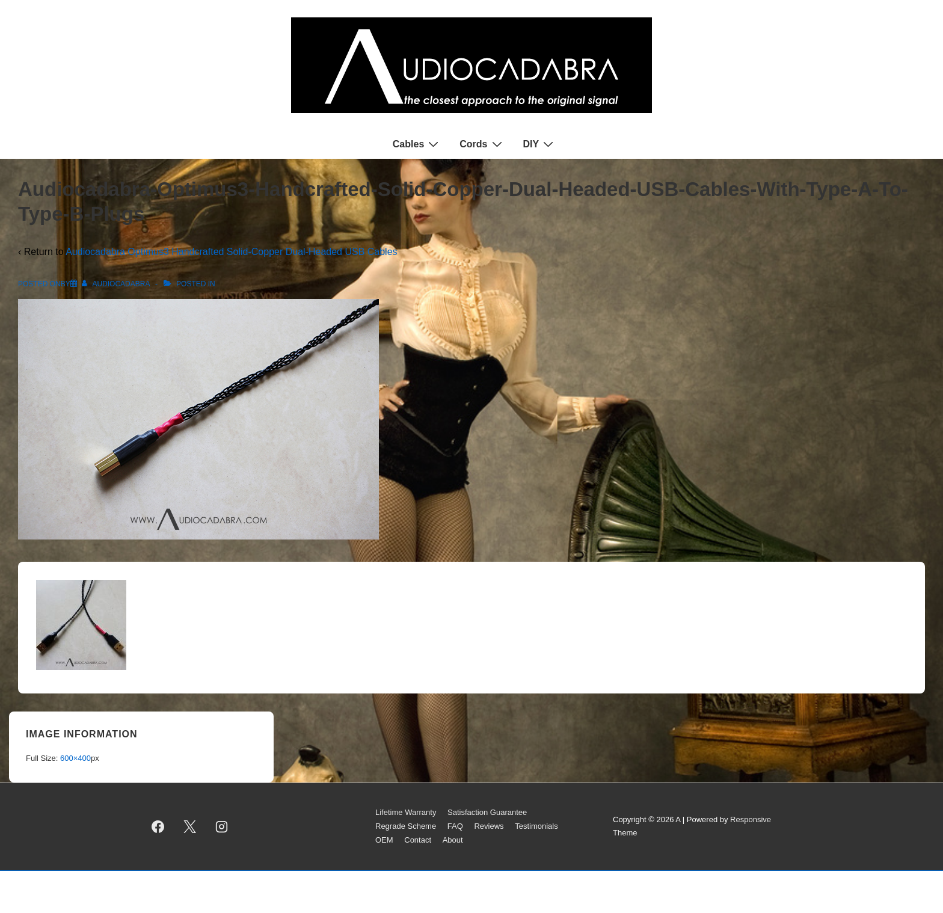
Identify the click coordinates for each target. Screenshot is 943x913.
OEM (384, 839)
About (453, 839)
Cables (417, 143)
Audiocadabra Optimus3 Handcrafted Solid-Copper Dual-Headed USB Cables (231, 252)
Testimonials (536, 826)
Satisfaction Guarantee (487, 812)
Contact (417, 839)
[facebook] (158, 826)
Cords (482, 143)
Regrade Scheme (405, 826)
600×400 (75, 758)
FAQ (455, 826)
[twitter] (190, 826)
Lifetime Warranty (405, 812)
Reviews (488, 826)
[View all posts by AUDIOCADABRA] (117, 284)
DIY (540, 143)
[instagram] (221, 826)
